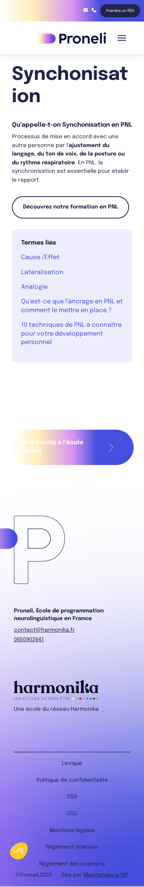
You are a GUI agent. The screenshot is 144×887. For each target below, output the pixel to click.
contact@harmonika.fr (85, 10)
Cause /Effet (40, 257)
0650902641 (29, 639)
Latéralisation (42, 272)
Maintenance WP (106, 875)
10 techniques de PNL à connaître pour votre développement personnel (71, 334)
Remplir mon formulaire (111, 447)
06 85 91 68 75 (94, 10)
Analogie (34, 287)
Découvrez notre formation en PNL (70, 207)
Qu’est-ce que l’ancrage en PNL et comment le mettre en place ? (72, 305)
